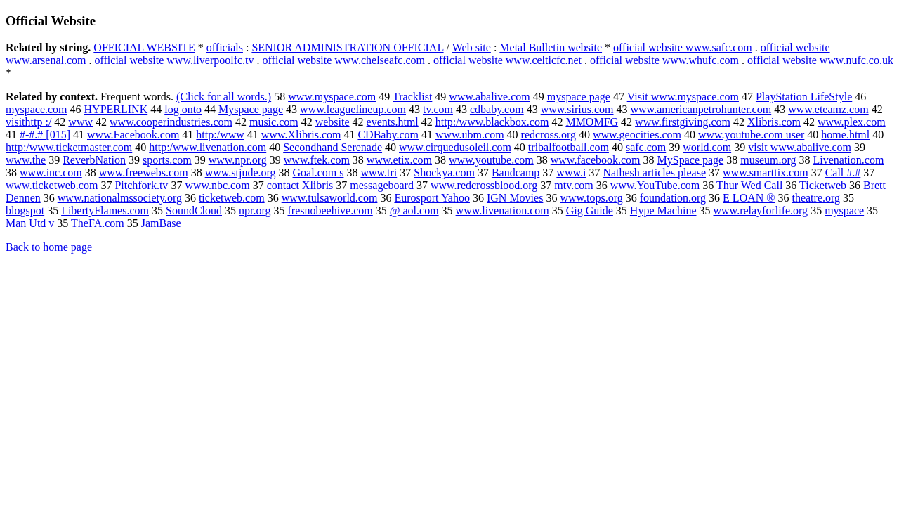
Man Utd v (30, 223)
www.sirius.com (577, 109)
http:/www (220, 135)
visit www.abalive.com (799, 147)
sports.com (167, 160)
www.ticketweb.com (52, 185)
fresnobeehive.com (329, 210)
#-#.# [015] (45, 135)
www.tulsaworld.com (330, 198)
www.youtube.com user (751, 135)
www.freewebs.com (143, 173)
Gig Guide (589, 210)
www (80, 122)
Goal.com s (318, 173)
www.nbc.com (217, 185)
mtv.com (573, 185)
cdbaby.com (497, 109)
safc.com (646, 147)
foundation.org (673, 198)
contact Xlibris (300, 185)
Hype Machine (663, 210)
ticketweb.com (232, 198)
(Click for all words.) (223, 97)
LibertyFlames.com (105, 210)
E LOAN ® (749, 198)
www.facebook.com (596, 160)
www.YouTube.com (655, 185)
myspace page (578, 97)
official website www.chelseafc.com (344, 60)
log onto (183, 109)
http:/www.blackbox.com (492, 122)
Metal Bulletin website (550, 47)
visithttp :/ (28, 122)
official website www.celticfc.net (507, 60)
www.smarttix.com (765, 173)
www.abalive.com (489, 97)
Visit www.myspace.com (683, 97)
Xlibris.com (774, 122)
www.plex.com (852, 122)
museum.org (768, 160)
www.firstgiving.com (682, 122)
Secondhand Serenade (332, 147)
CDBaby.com (388, 135)
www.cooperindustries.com (171, 122)
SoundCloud (194, 210)
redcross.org (548, 135)
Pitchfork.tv (141, 185)
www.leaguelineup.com (353, 109)
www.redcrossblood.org (484, 185)
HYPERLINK (116, 109)
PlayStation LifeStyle (804, 97)
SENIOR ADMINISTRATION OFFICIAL (347, 47)
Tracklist (412, 97)
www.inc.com (51, 173)
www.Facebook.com (133, 135)
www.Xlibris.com (301, 135)
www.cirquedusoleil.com (455, 147)
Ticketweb (822, 185)
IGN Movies (515, 198)
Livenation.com (848, 160)
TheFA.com (97, 223)
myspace (844, 210)
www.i (571, 173)
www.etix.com (399, 160)
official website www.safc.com (682, 47)
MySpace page (690, 160)
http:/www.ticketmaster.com (69, 147)
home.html (845, 135)
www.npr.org (238, 160)
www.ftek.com (317, 160)
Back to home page (49, 247)
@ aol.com (414, 210)
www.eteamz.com (828, 109)
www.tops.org (591, 198)
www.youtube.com (491, 160)
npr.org (254, 210)
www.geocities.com (637, 135)
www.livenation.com (502, 210)
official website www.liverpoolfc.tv (174, 60)
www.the (26, 160)
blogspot (25, 210)
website (332, 122)
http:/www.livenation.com (207, 147)
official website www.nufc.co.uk (820, 60)
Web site (471, 47)
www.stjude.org (240, 173)
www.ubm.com (469, 135)
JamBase (161, 223)
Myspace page (250, 109)
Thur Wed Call (749, 185)
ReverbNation (94, 160)
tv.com (438, 109)
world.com (707, 147)
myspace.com (36, 109)
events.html (393, 122)
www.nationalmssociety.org (120, 198)
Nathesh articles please (654, 173)
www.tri (378, 173)
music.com (273, 122)
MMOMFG (591, 122)
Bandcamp (515, 173)
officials (224, 47)
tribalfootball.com (568, 147)
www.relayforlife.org (761, 210)
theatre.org (816, 198)
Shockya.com (444, 173)
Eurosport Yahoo (432, 198)
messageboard (382, 185)
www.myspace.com (332, 97)
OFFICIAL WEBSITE (144, 47)
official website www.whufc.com (664, 60)
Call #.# (843, 173)
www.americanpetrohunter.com (701, 109)
